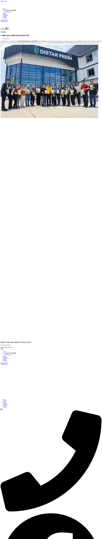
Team (4, 13)
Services (5, 10)
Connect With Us (4, 21)
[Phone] (51, 511)
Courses (8, 11)
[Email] (1, 409)
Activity (5, 16)
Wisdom (5, 14)
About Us (5, 17)
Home (4, 8)
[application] (7, 10)
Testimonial (5, 15)
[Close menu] (2, 349)
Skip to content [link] (4, 1)
